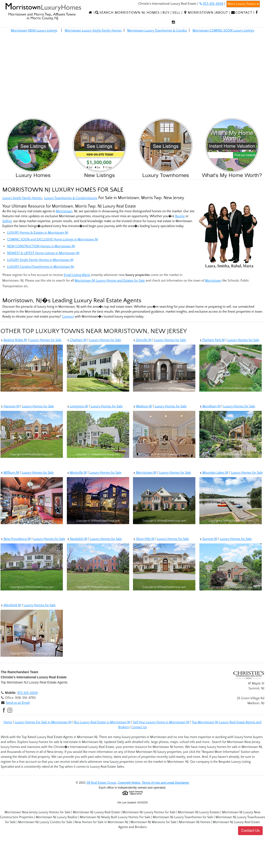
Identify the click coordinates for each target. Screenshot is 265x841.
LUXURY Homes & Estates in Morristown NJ (37, 233)
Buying (180, 216)
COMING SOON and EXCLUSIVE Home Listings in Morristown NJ (52, 239)
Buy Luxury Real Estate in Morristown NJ (102, 722)
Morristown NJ (145, 473)
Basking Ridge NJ (13, 340)
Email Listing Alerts (77, 275)
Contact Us (139, 727)
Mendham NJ (210, 406)
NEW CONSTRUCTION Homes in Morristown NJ (41, 246)
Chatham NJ (77, 340)
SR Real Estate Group (101, 783)
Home (8, 722)
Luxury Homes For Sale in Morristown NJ (43, 722)
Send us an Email (18, 703)
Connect (68, 316)
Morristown (64, 211)
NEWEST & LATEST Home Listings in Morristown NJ (43, 253)
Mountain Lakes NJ (213, 473)
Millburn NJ (9, 473)
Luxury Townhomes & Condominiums (70, 198)
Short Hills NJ (144, 539)
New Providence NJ (15, 539)
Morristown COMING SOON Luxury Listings (223, 30)
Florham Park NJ (212, 340)
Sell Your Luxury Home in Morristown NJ (161, 722)
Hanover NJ (10, 406)
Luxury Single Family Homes (22, 198)
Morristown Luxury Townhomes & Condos (157, 30)
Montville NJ (77, 473)
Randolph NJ (77, 539)
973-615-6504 (27, 693)
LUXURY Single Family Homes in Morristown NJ (40, 260)
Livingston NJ (77, 406)
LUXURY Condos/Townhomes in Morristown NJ (40, 267)
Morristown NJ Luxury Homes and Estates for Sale (110, 281)
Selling (7, 221)
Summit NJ (208, 539)
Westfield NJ (10, 605)
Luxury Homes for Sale (45, 340)
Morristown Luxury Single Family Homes (93, 30)
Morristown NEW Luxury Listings (34, 30)
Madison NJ (142, 406)
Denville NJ (142, 340)
